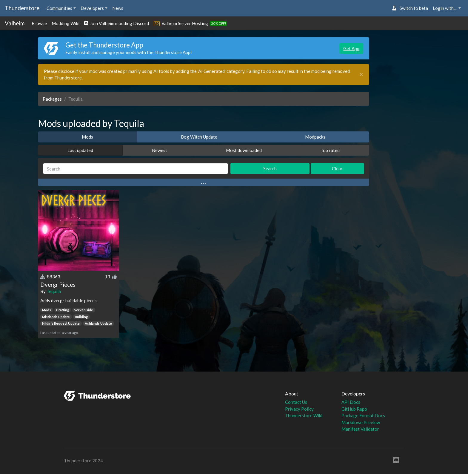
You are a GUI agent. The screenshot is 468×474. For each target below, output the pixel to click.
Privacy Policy (299, 409)
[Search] (135, 168)
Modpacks (315, 136)
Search (270, 168)
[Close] (361, 74)
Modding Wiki (65, 23)
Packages (52, 99)
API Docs (350, 402)
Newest (159, 150)
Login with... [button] (445, 8)
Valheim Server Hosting (184, 23)
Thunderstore (22, 7)
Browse (39, 23)
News (117, 8)
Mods (87, 136)
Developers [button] (92, 8)
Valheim (14, 23)
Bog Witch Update (199, 136)
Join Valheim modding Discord (116, 23)
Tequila (54, 291)
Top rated (330, 150)
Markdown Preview (360, 422)
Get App (351, 48)
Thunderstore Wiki (303, 415)
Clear (337, 168)
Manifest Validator (360, 429)
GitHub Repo (354, 409)
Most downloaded (244, 150)
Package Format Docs (363, 415)
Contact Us (296, 402)
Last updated (80, 150)
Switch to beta (410, 8)
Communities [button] (59, 8)
